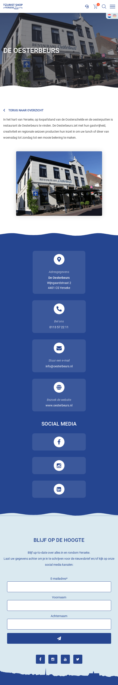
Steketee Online (59, 672)
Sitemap (64, 669)
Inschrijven (59, 536)
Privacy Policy (85, 669)
